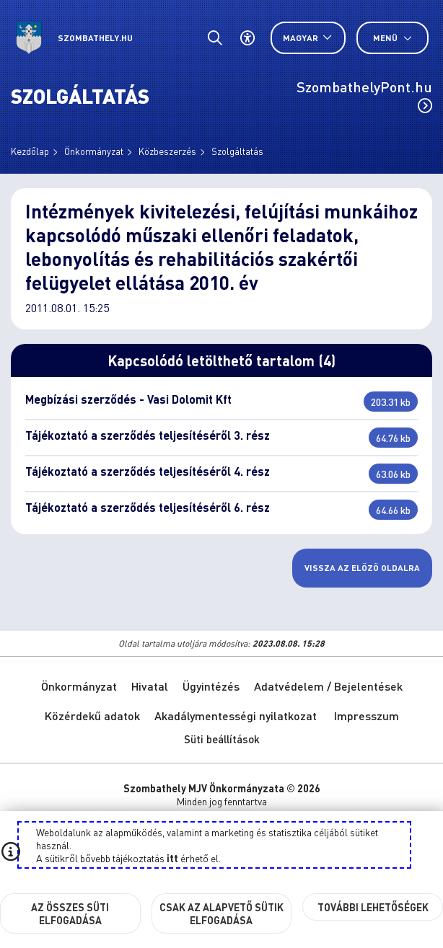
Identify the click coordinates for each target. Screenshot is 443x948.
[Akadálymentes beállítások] (247, 38)
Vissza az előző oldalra (362, 567)
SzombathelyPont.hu (364, 95)
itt (172, 857)
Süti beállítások (222, 739)
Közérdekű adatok (92, 715)
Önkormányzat (93, 151)
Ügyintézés (211, 686)
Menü (392, 37)
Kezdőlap (30, 151)
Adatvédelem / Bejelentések (328, 686)
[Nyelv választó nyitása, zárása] (308, 38)
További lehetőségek (373, 906)
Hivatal (149, 686)
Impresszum (366, 715)
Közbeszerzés (167, 151)
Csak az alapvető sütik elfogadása (221, 913)
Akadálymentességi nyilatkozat (235, 715)
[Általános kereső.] (214, 38)
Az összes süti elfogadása (70, 913)
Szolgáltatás (237, 151)
